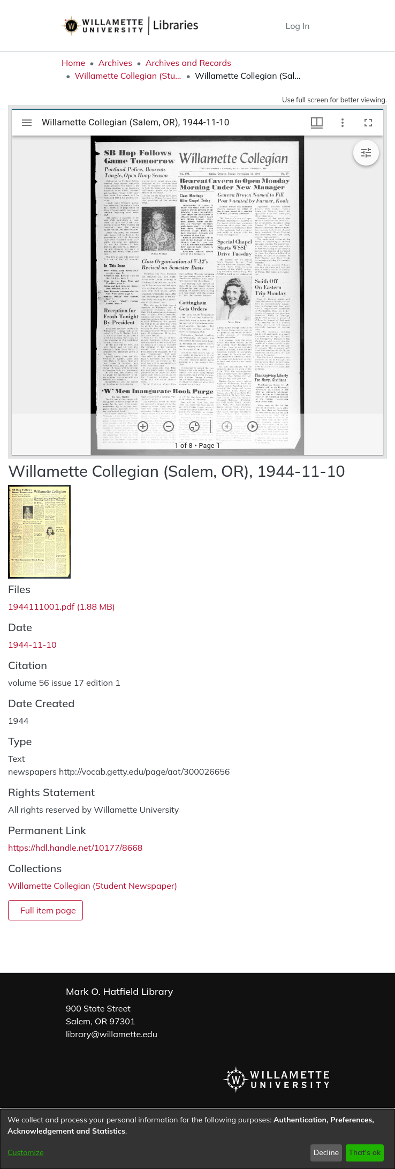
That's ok (364, 1152)
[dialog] (197, 1139)
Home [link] (73, 62)
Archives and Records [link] (188, 62)
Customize (25, 1152)
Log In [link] (298, 25)
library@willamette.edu (111, 1034)
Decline (326, 1152)
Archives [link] (115, 62)
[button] (257, 25)
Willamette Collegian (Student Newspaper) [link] (127, 75)
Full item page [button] (48, 910)
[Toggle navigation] (326, 26)
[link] (61, 606)
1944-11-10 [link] (32, 644)
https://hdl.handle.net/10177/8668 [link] (75, 847)
